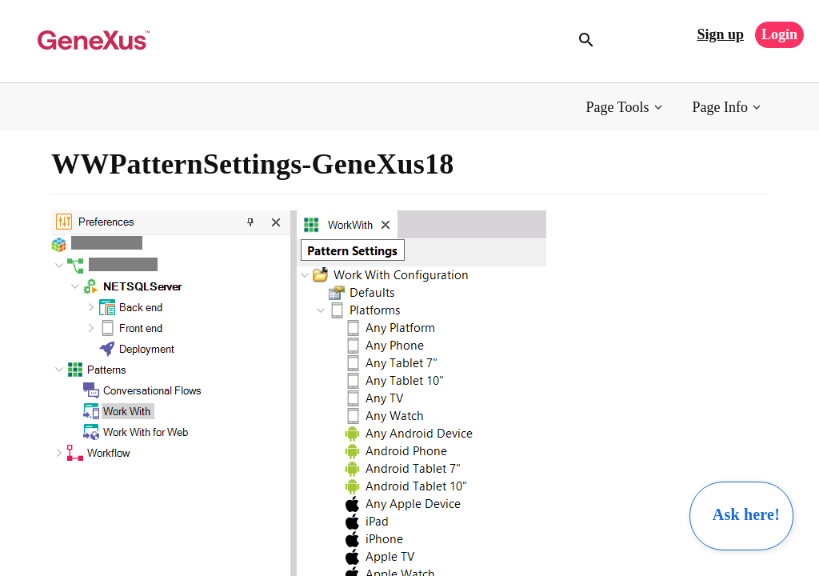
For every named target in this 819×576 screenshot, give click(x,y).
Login (779, 34)
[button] (625, 107)
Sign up (720, 34)
